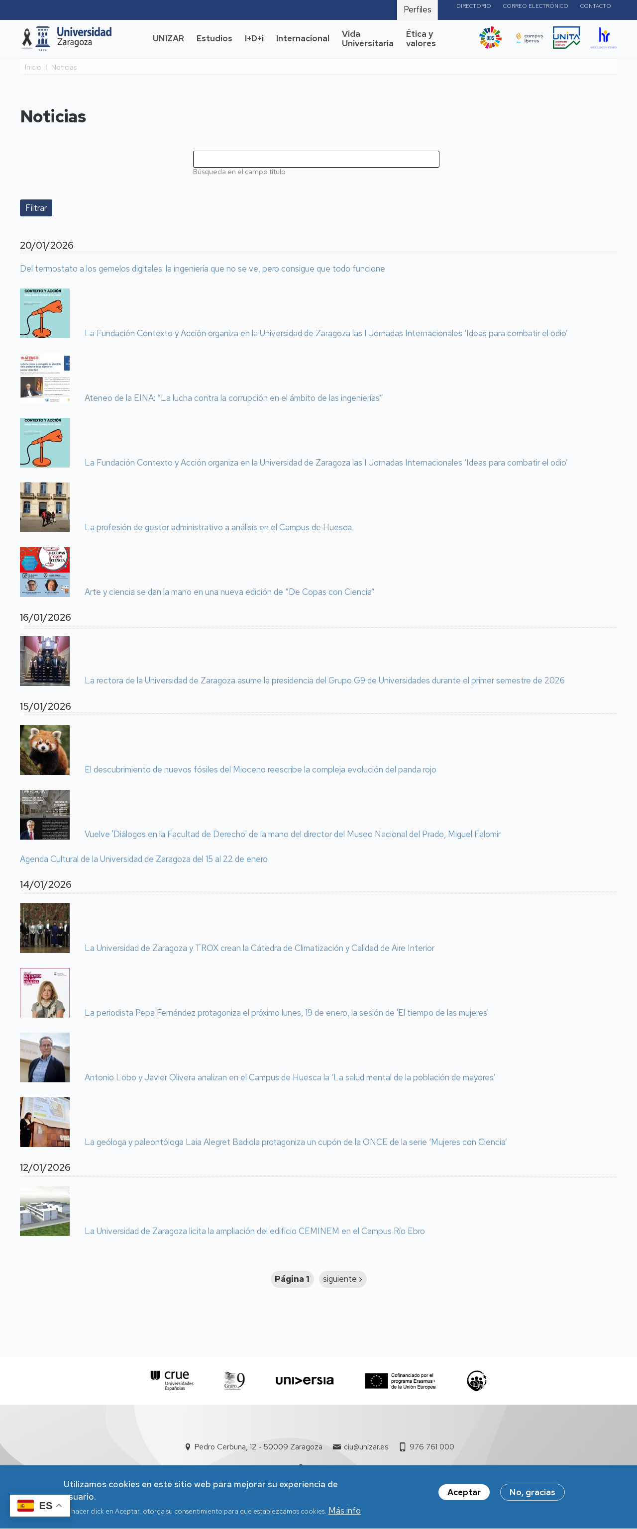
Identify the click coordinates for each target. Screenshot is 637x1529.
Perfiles (417, 9)
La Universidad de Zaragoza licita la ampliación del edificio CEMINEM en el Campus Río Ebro (255, 1232)
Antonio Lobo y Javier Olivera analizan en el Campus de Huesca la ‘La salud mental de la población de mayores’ (290, 1078)
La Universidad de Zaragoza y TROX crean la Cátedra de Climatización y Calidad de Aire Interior (259, 949)
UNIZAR (168, 38)
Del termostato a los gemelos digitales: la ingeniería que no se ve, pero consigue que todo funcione (202, 269)
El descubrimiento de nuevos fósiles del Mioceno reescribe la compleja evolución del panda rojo (260, 770)
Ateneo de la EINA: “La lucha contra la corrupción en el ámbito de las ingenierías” (234, 398)
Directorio (473, 5)
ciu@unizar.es (366, 1447)
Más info (344, 1514)
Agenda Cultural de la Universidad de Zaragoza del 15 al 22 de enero (144, 859)
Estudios (214, 38)
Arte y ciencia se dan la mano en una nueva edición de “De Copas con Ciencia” (230, 592)
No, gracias (532, 1495)
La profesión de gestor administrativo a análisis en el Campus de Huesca (218, 528)
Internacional (302, 38)
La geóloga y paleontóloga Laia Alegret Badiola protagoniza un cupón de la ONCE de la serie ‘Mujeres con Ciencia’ (296, 1142)
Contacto (595, 5)
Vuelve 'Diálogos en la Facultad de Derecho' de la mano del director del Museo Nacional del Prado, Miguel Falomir (293, 835)
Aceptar (464, 1495)
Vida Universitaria (368, 38)
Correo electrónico (535, 5)
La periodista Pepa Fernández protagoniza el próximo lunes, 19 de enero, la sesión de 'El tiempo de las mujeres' (287, 1013)
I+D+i (254, 38)
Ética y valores (421, 38)
